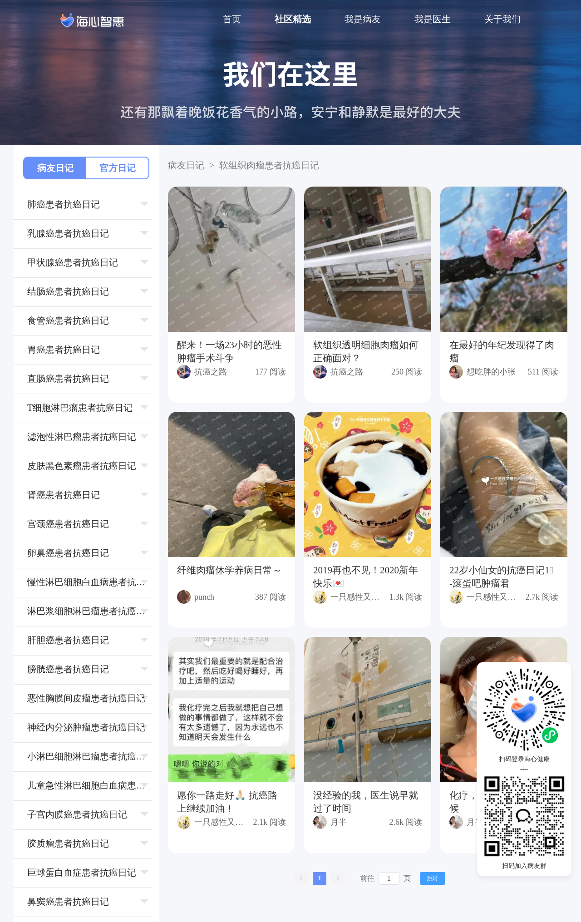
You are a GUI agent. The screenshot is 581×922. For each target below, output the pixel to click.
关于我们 (502, 19)
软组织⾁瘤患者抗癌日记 (268, 165)
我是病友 (363, 19)
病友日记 (55, 168)
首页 (232, 19)
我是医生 (432, 19)
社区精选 (293, 19)
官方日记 (117, 168)
